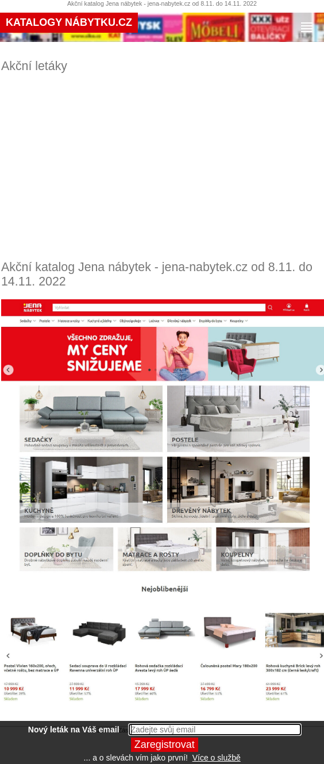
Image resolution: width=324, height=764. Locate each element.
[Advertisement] (163, 166)
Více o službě (216, 757)
